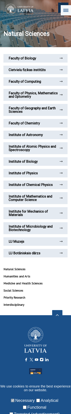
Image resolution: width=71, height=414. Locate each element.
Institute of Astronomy (35, 135)
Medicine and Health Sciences (23, 283)
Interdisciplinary (13, 305)
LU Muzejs (35, 241)
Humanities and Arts (16, 276)
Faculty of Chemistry (35, 123)
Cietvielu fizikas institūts (35, 70)
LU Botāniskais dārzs (35, 253)
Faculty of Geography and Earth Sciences (35, 110)
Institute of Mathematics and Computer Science (35, 198)
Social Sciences (13, 290)
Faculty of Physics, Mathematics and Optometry (35, 95)
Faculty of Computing (35, 81)
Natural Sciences (14, 269)
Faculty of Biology (35, 58)
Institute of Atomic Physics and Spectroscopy (35, 148)
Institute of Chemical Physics (35, 185)
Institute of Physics (35, 173)
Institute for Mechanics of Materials (35, 213)
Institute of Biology (35, 161)
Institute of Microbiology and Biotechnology (35, 228)
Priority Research (14, 297)
